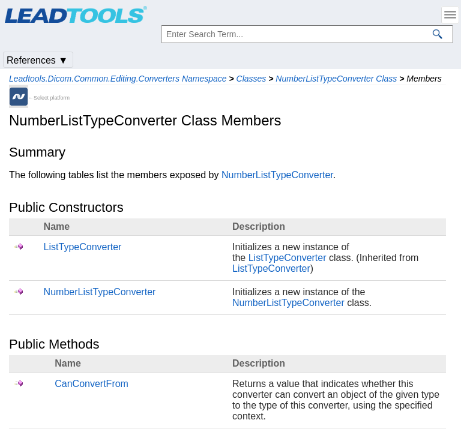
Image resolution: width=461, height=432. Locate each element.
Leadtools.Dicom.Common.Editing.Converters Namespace (118, 78)
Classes (252, 78)
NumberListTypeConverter (277, 175)
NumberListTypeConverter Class (336, 78)
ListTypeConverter (83, 247)
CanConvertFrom (91, 384)
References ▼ (37, 60)
